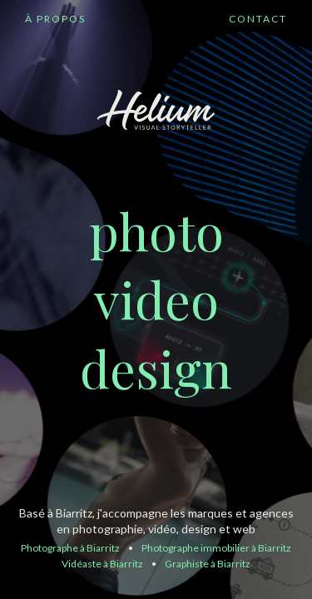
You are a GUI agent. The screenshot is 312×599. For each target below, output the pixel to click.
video (156, 298)
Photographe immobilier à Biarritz (216, 548)
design (156, 367)
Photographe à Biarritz (70, 548)
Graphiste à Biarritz (207, 563)
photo (156, 230)
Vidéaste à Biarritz (102, 563)
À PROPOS (55, 18)
